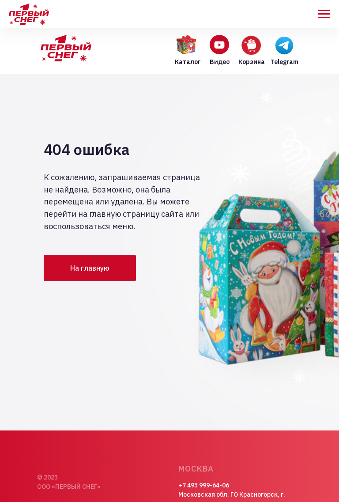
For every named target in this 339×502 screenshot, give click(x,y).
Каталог (188, 62)
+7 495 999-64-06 (203, 485)
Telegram (284, 62)
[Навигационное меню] (324, 14)
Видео (220, 62)
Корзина (251, 62)
